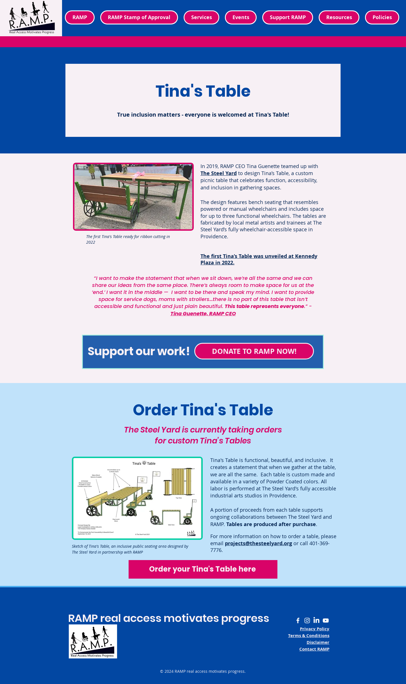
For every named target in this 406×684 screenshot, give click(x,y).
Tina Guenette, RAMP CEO (203, 313)
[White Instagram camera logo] (307, 620)
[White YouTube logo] (325, 620)
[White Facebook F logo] (298, 620)
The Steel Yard (218, 173)
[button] (382, 17)
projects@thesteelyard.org (258, 543)
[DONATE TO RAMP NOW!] (254, 351)
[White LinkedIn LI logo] (316, 620)
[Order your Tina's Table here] (203, 569)
